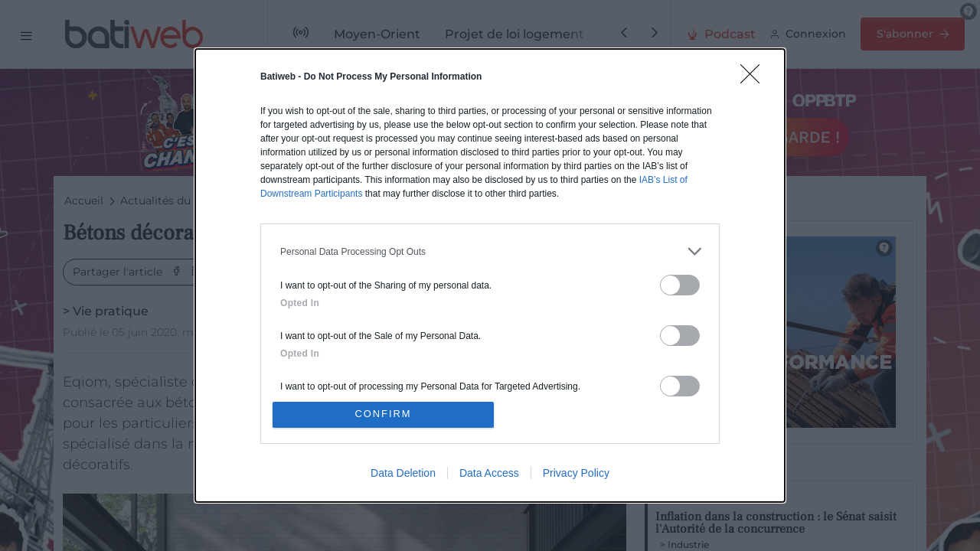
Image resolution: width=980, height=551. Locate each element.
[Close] (754, 78)
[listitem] (490, 251)
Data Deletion (403, 474)
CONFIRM (384, 414)
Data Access (489, 474)
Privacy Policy (576, 474)
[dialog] (490, 275)
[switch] (680, 284)
